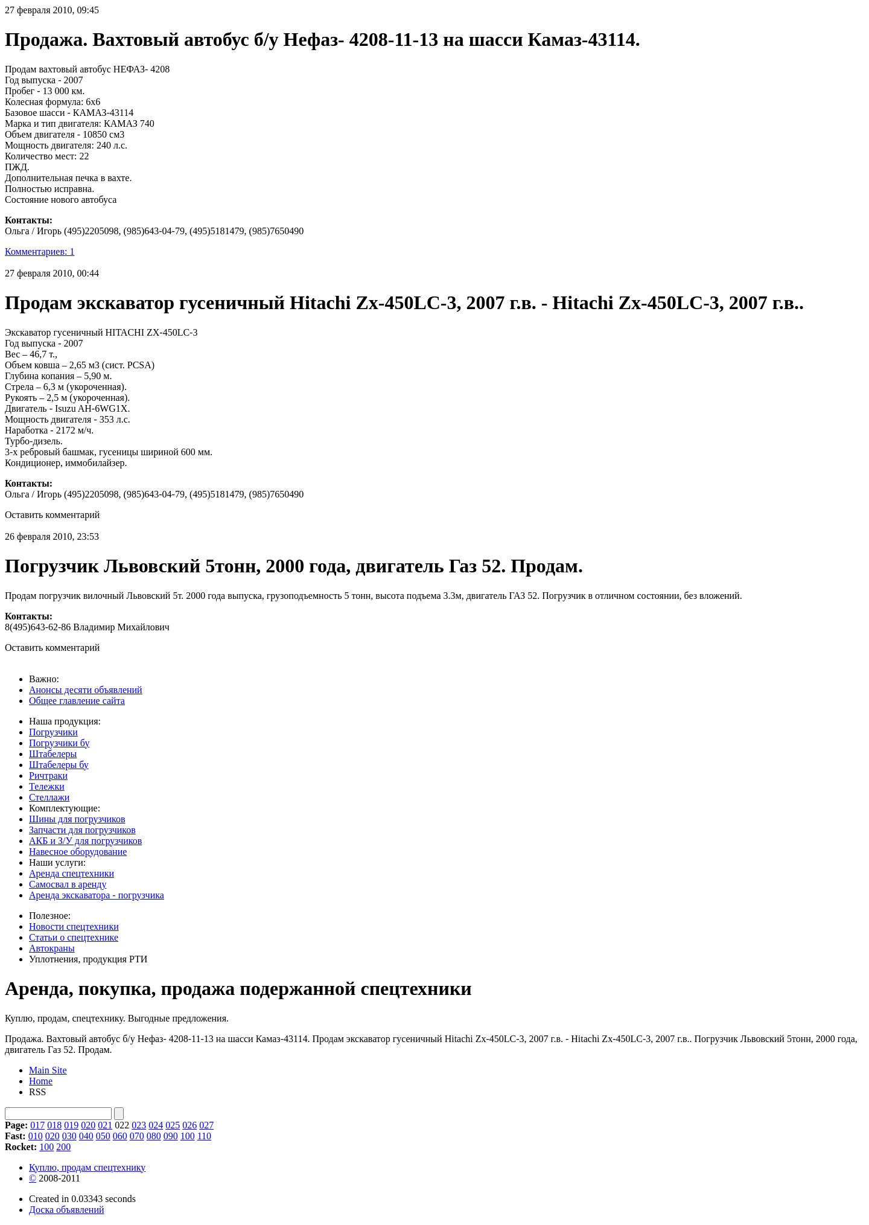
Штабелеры (53, 754)
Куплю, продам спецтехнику (87, 1167)
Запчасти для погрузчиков (82, 830)
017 (37, 1125)
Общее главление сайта (77, 701)
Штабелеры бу (59, 765)
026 (189, 1125)
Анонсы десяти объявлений (85, 690)
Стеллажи (49, 797)
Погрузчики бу (59, 743)
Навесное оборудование (78, 851)
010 (35, 1136)
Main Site (48, 1070)
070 (137, 1136)
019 (71, 1125)
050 (103, 1136)
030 (69, 1136)
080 (154, 1136)
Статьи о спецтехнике (73, 937)
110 (204, 1136)
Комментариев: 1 (39, 251)
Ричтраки (48, 775)
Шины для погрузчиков (77, 819)
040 (86, 1136)
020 (88, 1125)
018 (54, 1125)
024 (155, 1125)
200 (63, 1147)
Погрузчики (53, 732)
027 (206, 1125)
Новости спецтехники (74, 926)
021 (105, 1125)
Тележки (47, 786)
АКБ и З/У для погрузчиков (85, 841)
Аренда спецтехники (71, 873)
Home (41, 1081)
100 (187, 1136)
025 (172, 1125)
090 (171, 1136)
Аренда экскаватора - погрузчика (96, 895)
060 (120, 1136)
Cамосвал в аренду (67, 884)
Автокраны (52, 948)
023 (139, 1125)
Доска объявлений (66, 1209)
